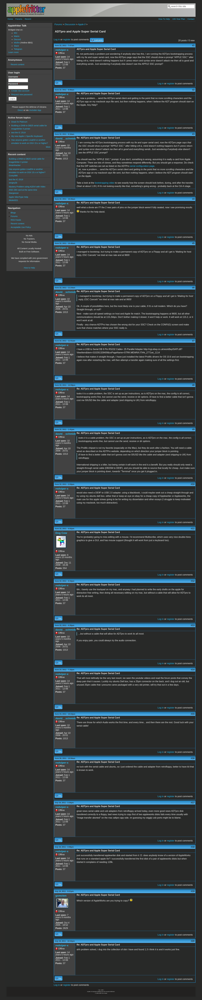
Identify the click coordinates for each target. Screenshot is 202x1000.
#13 (193, 625)
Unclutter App (35, 110)
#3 (193, 134)
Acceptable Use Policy (21, 227)
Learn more (13, 52)
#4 (193, 199)
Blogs (13, 213)
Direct (20, 110)
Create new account (20, 91)
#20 (193, 941)
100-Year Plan (178, 19)
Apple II (81, 24)
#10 (193, 484)
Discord (17, 39)
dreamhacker (15, 165)
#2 (193, 90)
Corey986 (13, 175)
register (67, 39)
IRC (15, 33)
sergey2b (13, 183)
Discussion (70, 24)
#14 (193, 669)
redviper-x (61, 49)
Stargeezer (14, 193)
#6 (193, 287)
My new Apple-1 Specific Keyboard (27, 136)
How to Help (29, 268)
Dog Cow (61, 532)
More (48, 147)
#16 (193, 758)
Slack (16, 46)
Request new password (21, 94)
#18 (193, 847)
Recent (28, 19)
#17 (193, 802)
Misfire (17, 43)
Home (10, 19)
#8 (193, 385)
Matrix (16, 36)
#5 (193, 243)
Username (13, 77)
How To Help (164, 19)
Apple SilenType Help (18, 197)
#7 (193, 341)
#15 (193, 714)
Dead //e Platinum (19, 122)
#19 (193, 891)
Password (13, 84)
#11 (193, 528)
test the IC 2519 (18, 132)
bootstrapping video (104, 183)
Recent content (17, 64)
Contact (190, 19)
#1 (193, 45)
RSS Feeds (16, 220)
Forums (18, 19)
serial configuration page (142, 166)
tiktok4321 (13, 200)
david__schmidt (65, 138)
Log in (57, 39)
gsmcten (60, 895)
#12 (193, 581)
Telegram (18, 49)
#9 (193, 429)
